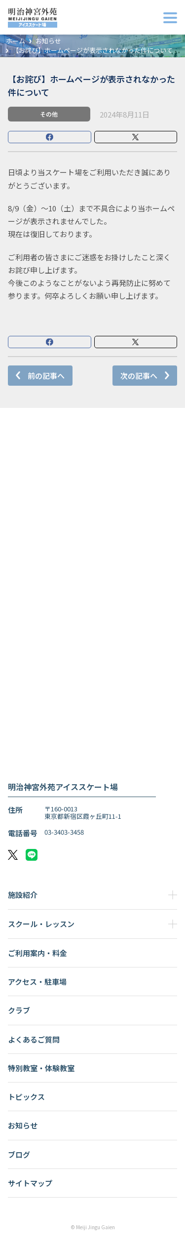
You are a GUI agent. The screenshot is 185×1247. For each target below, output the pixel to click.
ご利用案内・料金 (37, 953)
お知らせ (48, 41)
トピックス (26, 1096)
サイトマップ (30, 1183)
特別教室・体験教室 (41, 1068)
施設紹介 (22, 894)
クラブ (19, 1010)
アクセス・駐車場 (37, 981)
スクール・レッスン (41, 924)
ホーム (15, 41)
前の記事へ (46, 375)
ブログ (19, 1154)
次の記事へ (138, 375)
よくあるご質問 (34, 1039)
